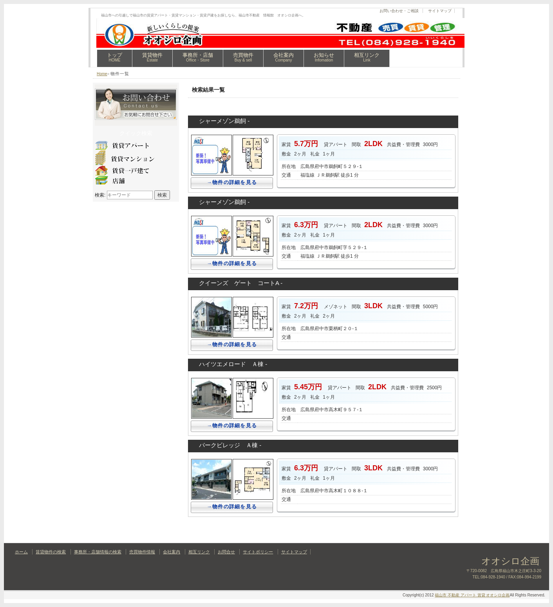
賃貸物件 (152, 57)
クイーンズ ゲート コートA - (240, 283)
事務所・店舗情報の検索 (97, 551)
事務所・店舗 (198, 57)
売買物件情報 (142, 551)
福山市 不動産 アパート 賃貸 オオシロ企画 (472, 595)
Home (102, 74)
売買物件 (243, 57)
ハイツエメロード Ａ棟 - (233, 364)
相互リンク (367, 57)
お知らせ (324, 57)
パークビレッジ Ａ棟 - (230, 445)
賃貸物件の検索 (51, 551)
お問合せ (226, 551)
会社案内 (283, 57)
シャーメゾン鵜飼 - (224, 120)
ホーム (21, 551)
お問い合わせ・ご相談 (399, 11)
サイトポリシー (258, 551)
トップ (114, 57)
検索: (100, 195)
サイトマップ (440, 11)
